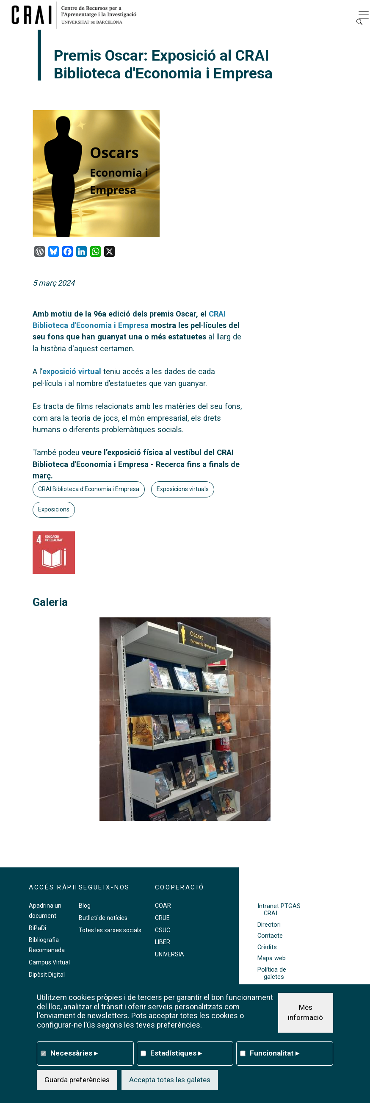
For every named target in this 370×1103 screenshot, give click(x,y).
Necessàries (74, 1053)
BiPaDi (37, 928)
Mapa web (271, 958)
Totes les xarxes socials (110, 930)
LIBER (162, 942)
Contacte (270, 935)
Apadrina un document (45, 910)
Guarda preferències (77, 1079)
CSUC (162, 930)
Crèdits (267, 947)
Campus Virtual (49, 962)
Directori (269, 924)
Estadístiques (176, 1053)
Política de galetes (271, 973)
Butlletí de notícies (103, 917)
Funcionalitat (274, 1053)
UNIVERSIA (169, 954)
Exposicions (53, 509)
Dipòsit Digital (47, 974)
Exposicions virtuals (183, 489)
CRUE (162, 917)
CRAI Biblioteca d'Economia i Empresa (88, 489)
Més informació (305, 1012)
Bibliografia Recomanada (47, 944)
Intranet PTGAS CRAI (279, 910)
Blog (85, 905)
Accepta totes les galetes (169, 1079)
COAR (163, 905)
